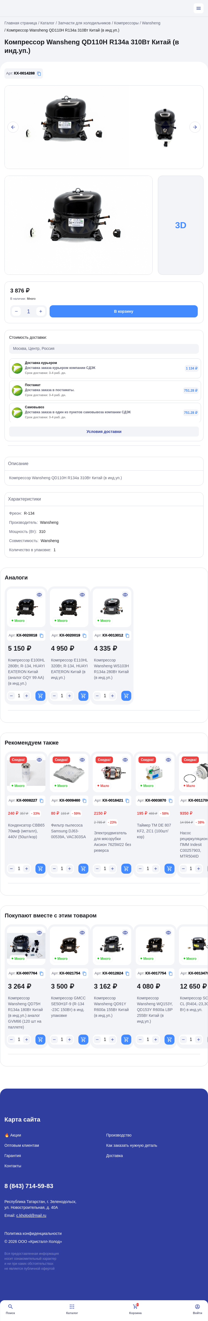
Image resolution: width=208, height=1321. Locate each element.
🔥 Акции (12, 1135)
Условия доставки (103, 431)
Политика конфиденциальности (33, 1233)
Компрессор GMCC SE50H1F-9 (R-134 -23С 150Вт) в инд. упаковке (68, 1007)
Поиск (10, 1309)
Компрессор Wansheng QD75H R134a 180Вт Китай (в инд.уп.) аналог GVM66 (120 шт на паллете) (25, 1012)
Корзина (135, 1309)
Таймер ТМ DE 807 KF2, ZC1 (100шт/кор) (154, 831)
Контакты (12, 1166)
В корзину (123, 311)
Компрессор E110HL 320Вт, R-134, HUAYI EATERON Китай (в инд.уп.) (69, 669)
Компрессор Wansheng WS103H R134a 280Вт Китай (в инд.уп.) (111, 669)
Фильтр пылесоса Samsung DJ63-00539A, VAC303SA (68, 831)
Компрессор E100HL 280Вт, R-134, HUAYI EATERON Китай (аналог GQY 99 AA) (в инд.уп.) (26, 672)
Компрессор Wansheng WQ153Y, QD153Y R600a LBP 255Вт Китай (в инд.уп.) (155, 1010)
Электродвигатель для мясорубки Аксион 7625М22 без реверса (112, 842)
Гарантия (12, 1155)
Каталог (72, 1309)
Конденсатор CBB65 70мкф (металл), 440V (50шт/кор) (26, 831)
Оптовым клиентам (21, 1145)
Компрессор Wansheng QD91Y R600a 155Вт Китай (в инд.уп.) (111, 1007)
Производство (119, 1135)
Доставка (114, 1155)
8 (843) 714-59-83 (28, 1186)
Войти (197, 1309)
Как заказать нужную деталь (131, 1145)
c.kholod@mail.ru (31, 1215)
